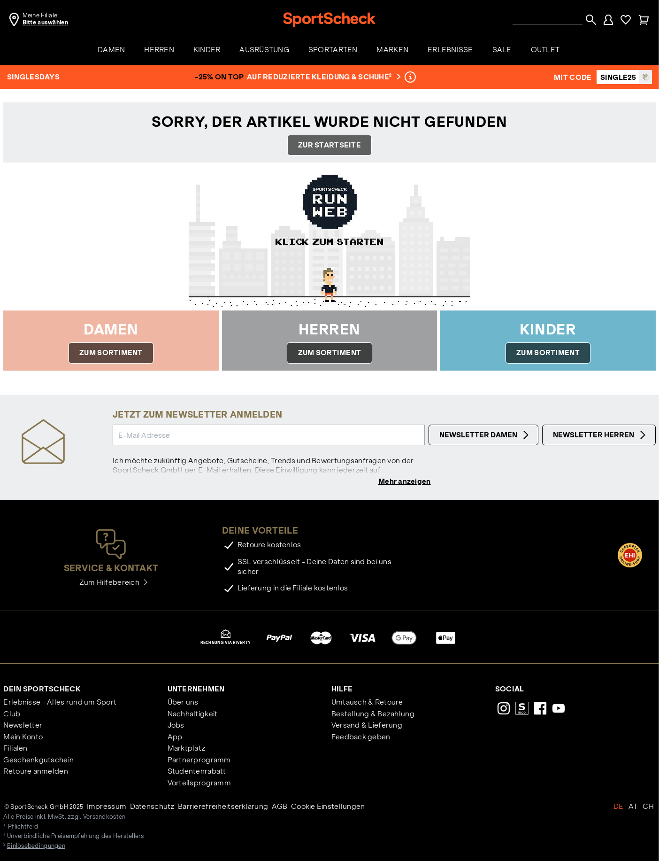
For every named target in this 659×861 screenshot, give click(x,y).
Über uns (183, 702)
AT (633, 806)
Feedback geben (361, 737)
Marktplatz (187, 748)
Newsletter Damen (485, 435)
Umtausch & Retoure (367, 702)
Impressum (107, 806)
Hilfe (341, 689)
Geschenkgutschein (38, 760)
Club (11, 714)
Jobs (176, 725)
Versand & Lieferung (366, 725)
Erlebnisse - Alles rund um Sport (59, 702)
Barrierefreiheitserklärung (223, 806)
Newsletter (22, 725)
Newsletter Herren (600, 435)
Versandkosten (104, 817)
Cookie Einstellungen (328, 806)
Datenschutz (152, 806)
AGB (280, 806)
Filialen (15, 748)
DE (618, 806)
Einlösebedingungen (36, 846)
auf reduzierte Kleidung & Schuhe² (323, 77)
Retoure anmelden (35, 771)
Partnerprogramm (199, 760)
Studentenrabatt (197, 771)
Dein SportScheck (41, 689)
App (175, 737)
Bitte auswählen (45, 22)
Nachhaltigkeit (193, 714)
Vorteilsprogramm (199, 783)
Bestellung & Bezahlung (372, 714)
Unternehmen (196, 689)
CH (648, 806)
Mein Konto (23, 737)
